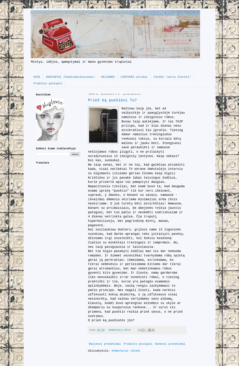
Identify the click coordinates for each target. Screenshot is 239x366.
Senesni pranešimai (170, 344)
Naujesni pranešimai (105, 344)
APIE (36, 77)
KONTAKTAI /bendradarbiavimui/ (70, 77)
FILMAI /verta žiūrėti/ (172, 77)
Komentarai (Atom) (126, 350)
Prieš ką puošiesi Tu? (112, 100)
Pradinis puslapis (48, 83)
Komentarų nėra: (121, 330)
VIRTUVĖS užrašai (134, 77)
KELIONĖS (108, 77)
